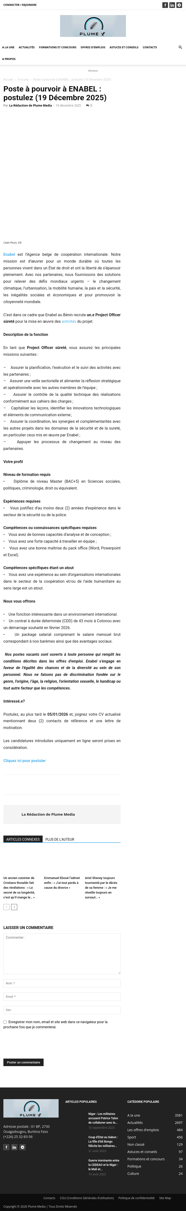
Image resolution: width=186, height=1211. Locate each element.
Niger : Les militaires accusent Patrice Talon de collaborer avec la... (103, 1118)
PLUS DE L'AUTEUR (60, 839)
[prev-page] (6, 907)
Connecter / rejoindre (20, 5)
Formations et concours (57, 47)
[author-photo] (12, 814)
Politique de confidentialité (136, 1198)
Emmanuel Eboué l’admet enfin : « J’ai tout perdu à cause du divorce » (62, 882)
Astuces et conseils (124, 47)
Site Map (165, 1198)
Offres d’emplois (93, 47)
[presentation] (40, 1046)
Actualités (27, 47)
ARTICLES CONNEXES (23, 839)
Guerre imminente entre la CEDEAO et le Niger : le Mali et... (103, 1165)
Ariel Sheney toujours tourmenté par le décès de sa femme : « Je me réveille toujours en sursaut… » (101, 887)
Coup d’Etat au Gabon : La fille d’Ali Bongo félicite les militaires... (103, 1142)
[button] (180, 47)
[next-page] (14, 907)
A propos (9, 59)
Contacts (150, 47)
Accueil (8, 79)
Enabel (9, 254)
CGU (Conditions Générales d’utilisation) (87, 1198)
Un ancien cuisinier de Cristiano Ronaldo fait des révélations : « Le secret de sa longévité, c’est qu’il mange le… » (19, 887)
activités (69, 321)
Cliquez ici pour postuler (25, 760)
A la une (8, 47)
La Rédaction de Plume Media (30, 105)
